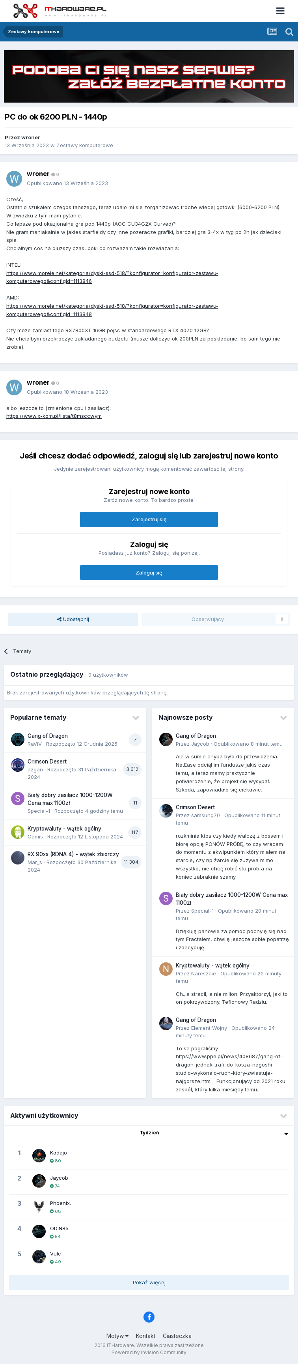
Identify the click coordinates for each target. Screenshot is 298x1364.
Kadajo (58, 1152)
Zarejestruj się (149, 519)
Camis (35, 836)
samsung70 (205, 815)
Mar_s (35, 862)
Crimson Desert (47, 761)
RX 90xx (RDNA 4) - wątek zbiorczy (73, 854)
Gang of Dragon (48, 736)
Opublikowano (67, 183)
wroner (30, 137)
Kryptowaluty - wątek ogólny (64, 828)
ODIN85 (59, 1228)
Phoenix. (60, 1203)
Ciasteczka (177, 1335)
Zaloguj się (149, 572)
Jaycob (200, 744)
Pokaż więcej (149, 1282)
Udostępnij (73, 619)
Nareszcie (203, 973)
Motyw (117, 1335)
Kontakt (145, 1335)
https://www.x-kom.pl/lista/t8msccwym (54, 416)
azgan (35, 769)
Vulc (55, 1253)
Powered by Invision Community (149, 1352)
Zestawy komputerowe (84, 145)
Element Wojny (209, 1028)
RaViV (35, 744)
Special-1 (39, 811)
